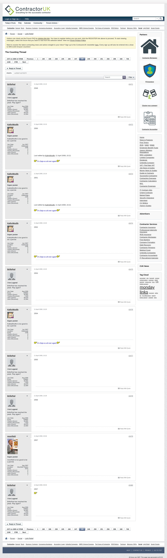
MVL (141, 184)
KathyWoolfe (12, 124)
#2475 (131, 269)
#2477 (131, 356)
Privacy (148, 550)
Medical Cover (145, 250)
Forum (12, 34)
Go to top (158, 550)
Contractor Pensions (147, 248)
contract (157, 278)
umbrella (150, 297)
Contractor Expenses (148, 186)
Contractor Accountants (148, 255)
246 (69, 59)
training (154, 295)
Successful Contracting (148, 176)
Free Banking (145, 240)
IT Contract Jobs (146, 190)
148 (43, 59)
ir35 (157, 282)
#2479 (131, 436)
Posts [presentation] (9, 73)
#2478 (131, 396)
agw (147, 278)
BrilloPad (11, 84)
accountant (142, 278)
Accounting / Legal (59, 28)
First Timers (144, 143)
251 (101, 59)
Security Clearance (147, 198)
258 (108, 59)
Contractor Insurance (148, 227)
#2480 (131, 485)
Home (142, 137)
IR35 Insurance (145, 235)
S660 (147, 145)
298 (114, 59)
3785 (16, 62)
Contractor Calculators (148, 181)
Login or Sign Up (12, 19)
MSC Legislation (146, 155)
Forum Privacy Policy (78, 40)
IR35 (141, 145)
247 (75, 59)
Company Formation (147, 242)
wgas (155, 297)
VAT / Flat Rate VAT (147, 165)
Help (27, 19)
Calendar (27, 23)
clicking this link (44, 38)
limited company (144, 284)
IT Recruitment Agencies (149, 258)
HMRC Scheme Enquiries (86, 28)
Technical (123, 28)
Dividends (143, 160)
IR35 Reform (115, 28)
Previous (30, 59)
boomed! (152, 278)
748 (127, 59)
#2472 (131, 124)
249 (88, 59)
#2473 (131, 174)
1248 (8, 62)
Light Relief (146, 28)
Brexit (22, 28)
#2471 (131, 84)
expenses (151, 280)
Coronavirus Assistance (45, 28)
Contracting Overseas (148, 178)
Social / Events (155, 28)
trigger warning (144, 297)
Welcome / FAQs (132, 28)
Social (140, 28)
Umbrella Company (147, 163)
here (97, 45)
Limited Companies (147, 157)
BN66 (152, 145)
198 (50, 59)
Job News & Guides (147, 168)
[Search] (145, 18)
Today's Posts (10, 23)
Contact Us (137, 550)
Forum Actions (52, 23)
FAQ (20, 23)
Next (24, 62)
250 (95, 59)
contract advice (144, 280)
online (156, 293)
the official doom (146, 295)
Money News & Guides (148, 171)
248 (82, 59)
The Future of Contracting (102, 28)
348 (121, 59)
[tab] (9, 73)
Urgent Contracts (146, 193)
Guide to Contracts (147, 173)
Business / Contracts (32, 28)
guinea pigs (148, 282)
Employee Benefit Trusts (149, 148)
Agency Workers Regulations (146, 151)
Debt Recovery (145, 245)
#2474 (131, 223)
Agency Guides (145, 206)
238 (56, 59)
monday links (147, 289)
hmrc (153, 282)
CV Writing (144, 203)
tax (140, 295)
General (17, 28)
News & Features (146, 140)
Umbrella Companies (71, 28)
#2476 (131, 309)
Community (38, 23)
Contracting (10, 28)
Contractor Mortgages (148, 237)
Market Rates (145, 195)
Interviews (143, 200)
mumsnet (151, 293)
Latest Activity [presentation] (20, 73)
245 (62, 59)
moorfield (11, 436)
